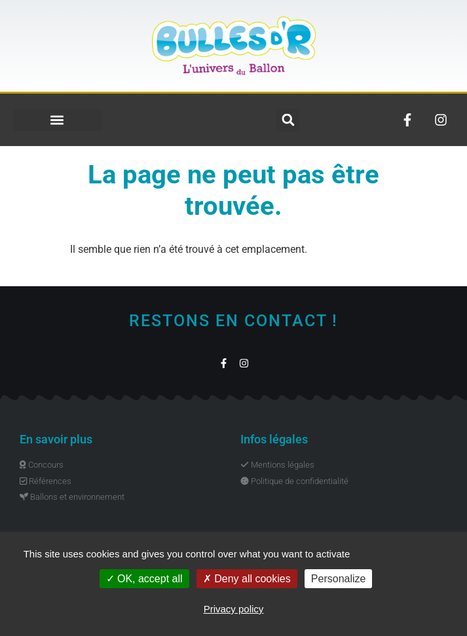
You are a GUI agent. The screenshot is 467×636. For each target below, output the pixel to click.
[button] (57, 120)
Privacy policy (234, 608)
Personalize (338, 578)
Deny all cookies (247, 578)
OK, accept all (144, 578)
